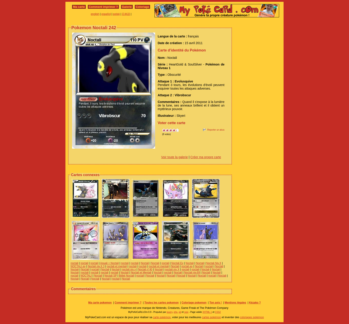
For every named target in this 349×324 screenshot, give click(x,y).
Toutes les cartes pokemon (161, 302)
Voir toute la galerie (174, 157)
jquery (169, 312)
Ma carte (79, 6)
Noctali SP (110, 275)
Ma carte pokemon (100, 302)
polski (116, 14)
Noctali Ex (177, 263)
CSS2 (218, 312)
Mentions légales (235, 302)
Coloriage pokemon (194, 302)
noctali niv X (172, 269)
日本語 (126, 14)
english (95, 14)
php (175, 312)
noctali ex (187, 266)
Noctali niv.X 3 (96, 266)
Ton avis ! (215, 302)
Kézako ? (255, 302)
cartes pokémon (211, 317)
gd (180, 312)
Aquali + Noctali (109, 263)
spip (186, 312)
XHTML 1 (207, 312)
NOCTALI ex (78, 266)
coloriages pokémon (252, 317)
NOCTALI (86, 275)
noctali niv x (129, 269)
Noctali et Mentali (141, 272)
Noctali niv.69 (192, 272)
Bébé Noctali (126, 275)
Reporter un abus (215, 130)
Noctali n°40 (145, 269)
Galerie (127, 6)
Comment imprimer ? (103, 6)
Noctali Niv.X (213, 263)
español (106, 14)
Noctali (145, 263)
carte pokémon (161, 317)
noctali (74, 263)
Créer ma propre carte (205, 157)
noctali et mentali (117, 266)
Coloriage (142, 6)
